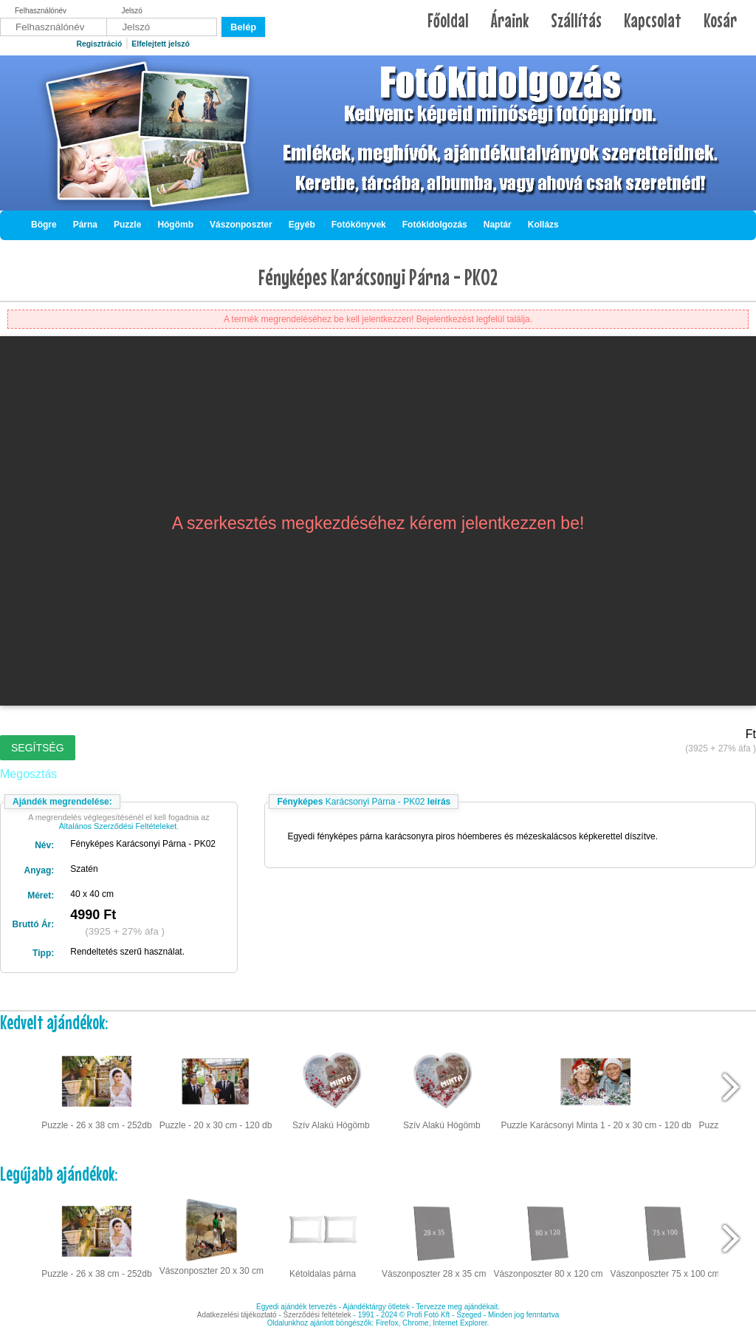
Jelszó (132, 11)
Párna (85, 224)
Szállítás (576, 20)
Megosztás (28, 774)
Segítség (37, 748)
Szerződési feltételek (317, 1315)
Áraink (510, 20)
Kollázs (543, 224)
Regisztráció (99, 44)
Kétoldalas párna (323, 1237)
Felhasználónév (40, 11)
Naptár (498, 224)
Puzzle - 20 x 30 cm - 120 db (215, 1087)
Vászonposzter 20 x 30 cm (211, 1235)
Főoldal (448, 20)
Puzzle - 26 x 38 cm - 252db (96, 1087)
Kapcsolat (652, 20)
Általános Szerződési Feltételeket (118, 826)
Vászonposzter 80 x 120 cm (547, 1237)
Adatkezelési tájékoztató (237, 1315)
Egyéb (302, 224)
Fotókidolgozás (434, 224)
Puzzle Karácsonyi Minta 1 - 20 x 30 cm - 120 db (596, 1087)
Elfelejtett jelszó (160, 44)
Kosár (720, 20)
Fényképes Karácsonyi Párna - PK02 (378, 277)
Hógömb (175, 224)
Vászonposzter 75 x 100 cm (665, 1237)
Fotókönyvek (358, 224)
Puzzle (127, 224)
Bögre (44, 224)
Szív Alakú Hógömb (331, 1087)
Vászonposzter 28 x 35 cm (434, 1237)
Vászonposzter (241, 224)
